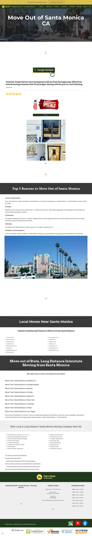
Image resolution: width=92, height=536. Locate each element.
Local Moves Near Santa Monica (13, 458)
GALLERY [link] (63, 6)
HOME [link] (41, 6)
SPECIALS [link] (79, 6)
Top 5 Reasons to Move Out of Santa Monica (16, 455)
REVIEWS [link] (72, 6)
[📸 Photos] (46, 115)
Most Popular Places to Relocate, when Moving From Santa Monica (23, 466)
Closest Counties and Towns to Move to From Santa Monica (20, 461)
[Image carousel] (46, 142)
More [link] (84, 6)
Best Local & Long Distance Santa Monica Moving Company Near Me (22, 469)
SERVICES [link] (48, 6)
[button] (90, 6)
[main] (46, 20)
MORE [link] (56, 6)
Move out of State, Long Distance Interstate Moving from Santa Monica (23, 463)
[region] (46, 2)
